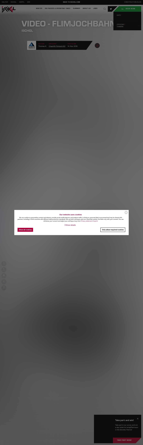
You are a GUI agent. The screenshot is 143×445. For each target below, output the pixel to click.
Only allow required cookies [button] (113, 230)
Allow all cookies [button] (25, 230)
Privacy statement (86, 221)
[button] (70, 225)
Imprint (95, 221)
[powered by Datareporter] (126, 214)
